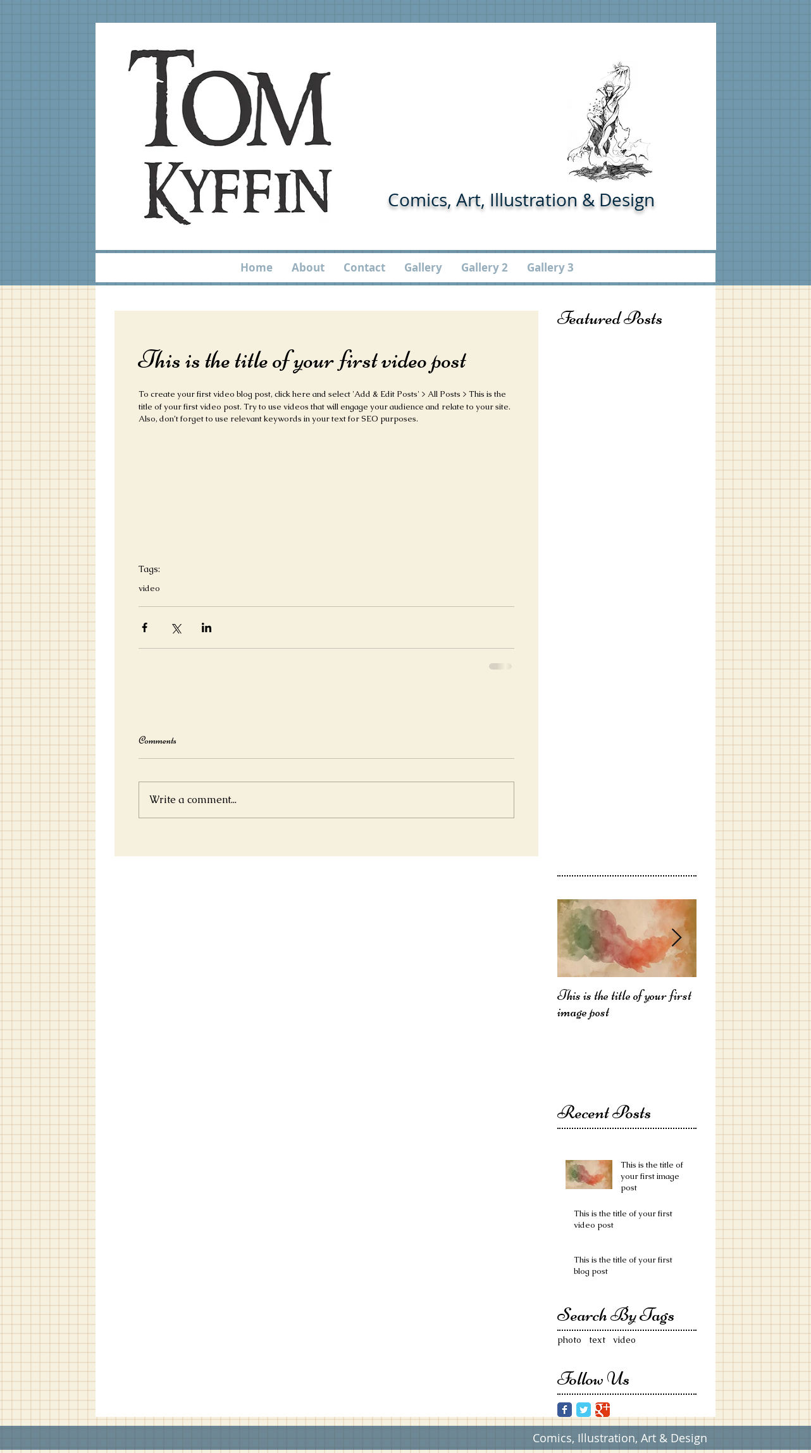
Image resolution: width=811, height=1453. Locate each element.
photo (569, 1339)
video (149, 588)
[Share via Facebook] (145, 627)
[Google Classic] (602, 1409)
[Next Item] (676, 938)
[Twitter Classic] (583, 1409)
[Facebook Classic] (564, 1409)
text (597, 1339)
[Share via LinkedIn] (207, 627)
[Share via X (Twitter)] (176, 627)
